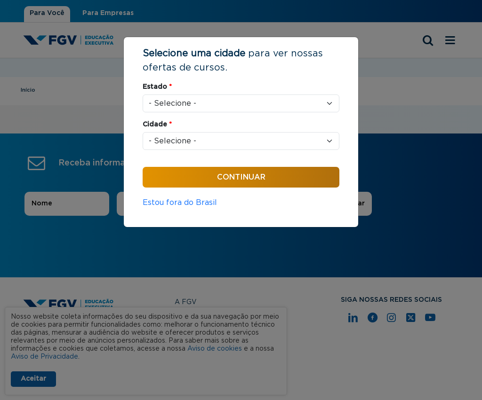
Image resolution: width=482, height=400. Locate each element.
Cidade (157, 124)
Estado (157, 87)
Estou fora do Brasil (180, 202)
